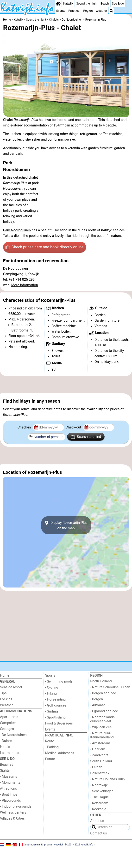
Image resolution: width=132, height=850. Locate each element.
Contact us (98, 833)
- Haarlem (97, 749)
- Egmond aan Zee (104, 711)
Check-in (25, 427)
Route (49, 741)
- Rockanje (98, 809)
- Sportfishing (55, 717)
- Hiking (51, 693)
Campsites (8, 723)
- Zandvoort (99, 755)
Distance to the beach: (111, 340)
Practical (74, 10)
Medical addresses (59, 753)
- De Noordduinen (13, 735)
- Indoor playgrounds (15, 806)
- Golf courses (56, 705)
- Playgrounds (10, 801)
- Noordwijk (98, 785)
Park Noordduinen (17, 230)
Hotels (5, 747)
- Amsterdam (100, 743)
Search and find (86, 437)
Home (4, 675)
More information (24, 285)
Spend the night (87, 3)
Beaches (6, 765)
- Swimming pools (59, 681)
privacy (48, 844)
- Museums (8, 777)
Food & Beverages (59, 723)
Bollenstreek (99, 773)
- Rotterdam (99, 803)
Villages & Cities (12, 818)
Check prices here (44, 247)
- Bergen (96, 699)
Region (88, 10)
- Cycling (51, 687)
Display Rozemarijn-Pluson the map (66, 525)
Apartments (9, 717)
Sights (5, 771)
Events (60, 10)
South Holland (101, 761)
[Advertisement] (66, 384)
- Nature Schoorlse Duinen (110, 687)
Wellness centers (13, 812)
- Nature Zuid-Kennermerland (101, 735)
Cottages (7, 729)
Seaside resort (11, 687)
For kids (6, 699)
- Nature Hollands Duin (107, 779)
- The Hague (99, 797)
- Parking (52, 747)
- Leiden (96, 767)
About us (97, 821)
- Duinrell (6, 741)
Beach (105, 3)
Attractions (8, 789)
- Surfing (51, 711)
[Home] (58, 3)
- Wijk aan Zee (101, 727)
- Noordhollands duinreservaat (102, 719)
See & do (118, 3)
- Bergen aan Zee (103, 693)
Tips (3, 693)
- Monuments (10, 783)
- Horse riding (55, 699)
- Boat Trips (9, 795)
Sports (50, 675)
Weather (101, 10)
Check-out (74, 427)
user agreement (33, 844)
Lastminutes (9, 753)
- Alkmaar (97, 705)
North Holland (101, 681)
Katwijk (68, 3)
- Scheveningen (101, 791)
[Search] (111, 10)
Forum (50, 759)
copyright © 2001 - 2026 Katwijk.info (73, 844)
